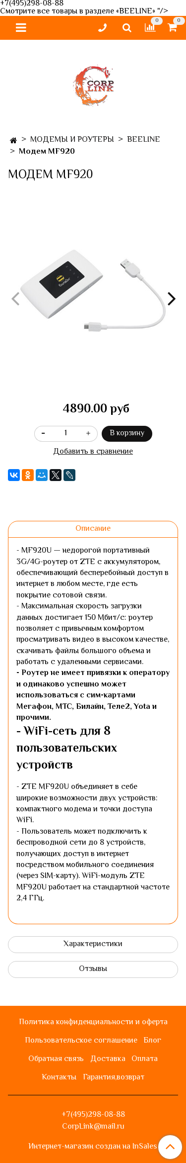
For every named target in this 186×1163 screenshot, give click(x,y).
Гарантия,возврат (113, 1077)
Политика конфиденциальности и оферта (93, 1022)
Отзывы (93, 969)
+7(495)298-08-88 (93, 1115)
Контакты (59, 1077)
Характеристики (93, 944)
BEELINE (143, 140)
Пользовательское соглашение (81, 1041)
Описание (93, 529)
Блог (152, 1041)
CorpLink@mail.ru (93, 1127)
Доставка (107, 1059)
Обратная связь (56, 1059)
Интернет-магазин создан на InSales (92, 1147)
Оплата (144, 1059)
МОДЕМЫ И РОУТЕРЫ (72, 140)
